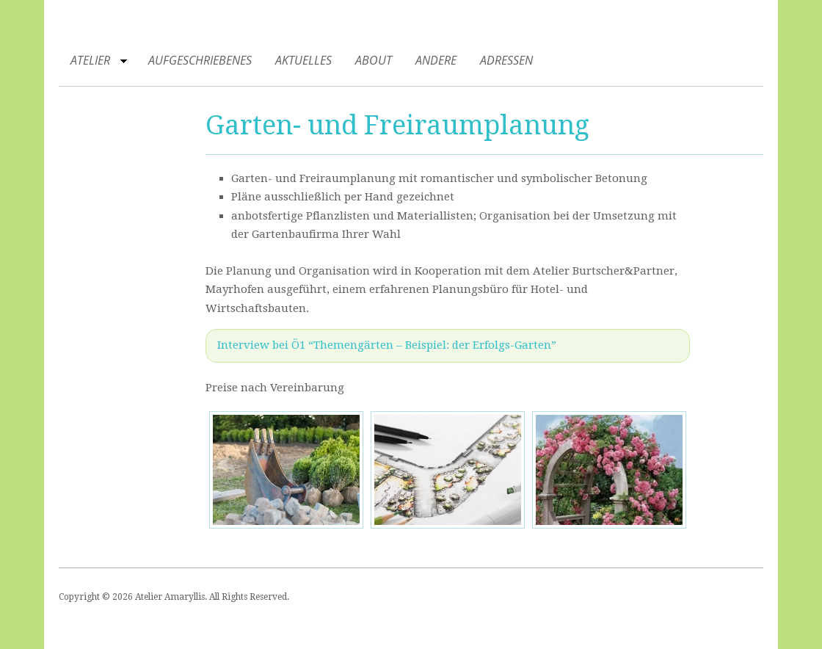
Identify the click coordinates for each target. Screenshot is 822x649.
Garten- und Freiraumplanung (397, 125)
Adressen (506, 60)
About (373, 60)
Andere (436, 60)
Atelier (93, 63)
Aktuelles (303, 60)
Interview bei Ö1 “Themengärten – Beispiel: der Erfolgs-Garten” (386, 345)
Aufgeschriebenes (200, 60)
